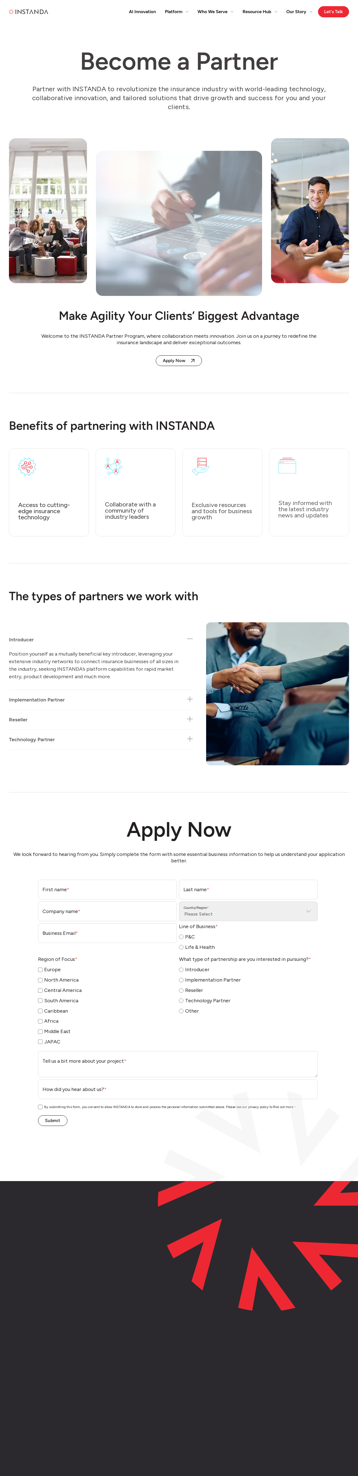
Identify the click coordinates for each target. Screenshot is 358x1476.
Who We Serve (215, 11)
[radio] (248, 936)
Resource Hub (259, 11)
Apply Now (174, 360)
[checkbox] (248, 942)
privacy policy (258, 1107)
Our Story (299, 11)
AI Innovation (142, 11)
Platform (177, 11)
